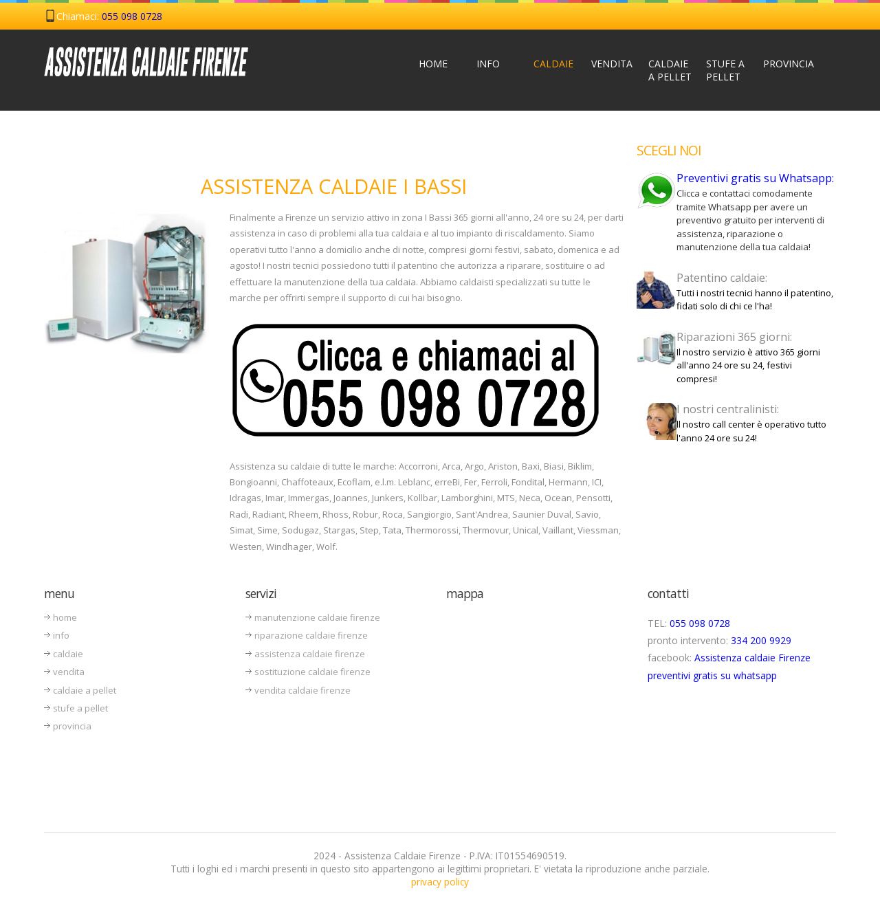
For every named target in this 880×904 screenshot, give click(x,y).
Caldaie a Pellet (670, 70)
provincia (72, 726)
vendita (69, 671)
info (61, 635)
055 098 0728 (132, 16)
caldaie (68, 654)
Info (488, 63)
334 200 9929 (761, 640)
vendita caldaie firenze (302, 690)
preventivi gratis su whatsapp (712, 675)
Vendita (611, 63)
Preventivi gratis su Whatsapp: (755, 178)
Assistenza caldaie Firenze (752, 657)
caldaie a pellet (84, 690)
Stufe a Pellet (725, 70)
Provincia (786, 63)
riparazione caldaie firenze (311, 635)
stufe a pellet (80, 708)
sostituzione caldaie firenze (312, 671)
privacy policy (440, 881)
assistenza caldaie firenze (309, 654)
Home (433, 63)
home (65, 617)
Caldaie (553, 63)
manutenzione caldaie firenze (317, 617)
